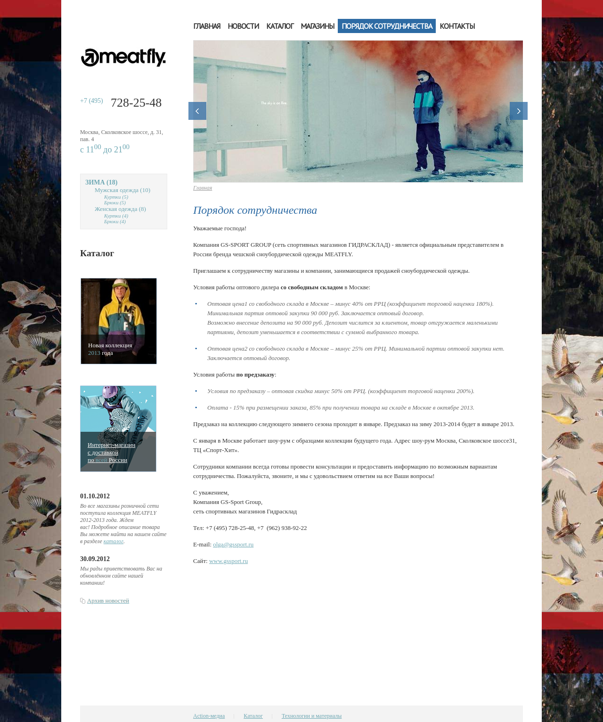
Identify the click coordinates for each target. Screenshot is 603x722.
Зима (101, 182)
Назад (197, 111)
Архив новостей (108, 600)
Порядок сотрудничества (387, 26)
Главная (206, 26)
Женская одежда (120, 208)
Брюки (115, 202)
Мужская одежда (122, 189)
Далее (519, 111)
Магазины (317, 26)
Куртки (116, 197)
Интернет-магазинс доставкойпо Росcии (111, 452)
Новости (243, 26)
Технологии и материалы (312, 716)
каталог (113, 541)
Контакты (457, 26)
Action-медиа (209, 716)
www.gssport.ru (228, 560)
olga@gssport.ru (233, 544)
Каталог (279, 26)
